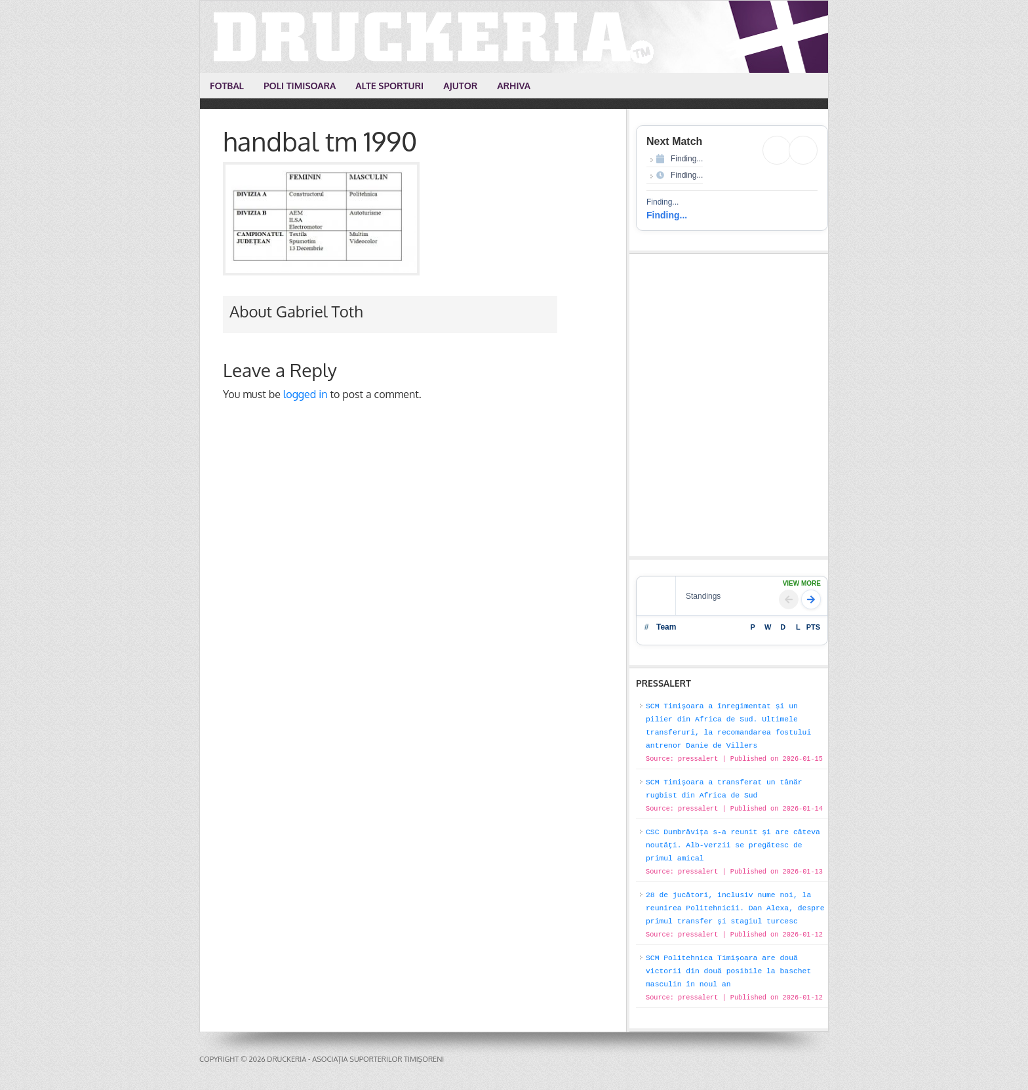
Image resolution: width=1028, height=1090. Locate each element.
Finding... (666, 215)
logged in (305, 394)
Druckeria (514, 37)
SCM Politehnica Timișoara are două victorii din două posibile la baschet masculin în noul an (728, 971)
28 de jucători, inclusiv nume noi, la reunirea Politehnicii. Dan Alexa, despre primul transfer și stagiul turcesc (735, 908)
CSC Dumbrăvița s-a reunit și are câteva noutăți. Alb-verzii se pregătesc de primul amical (733, 845)
